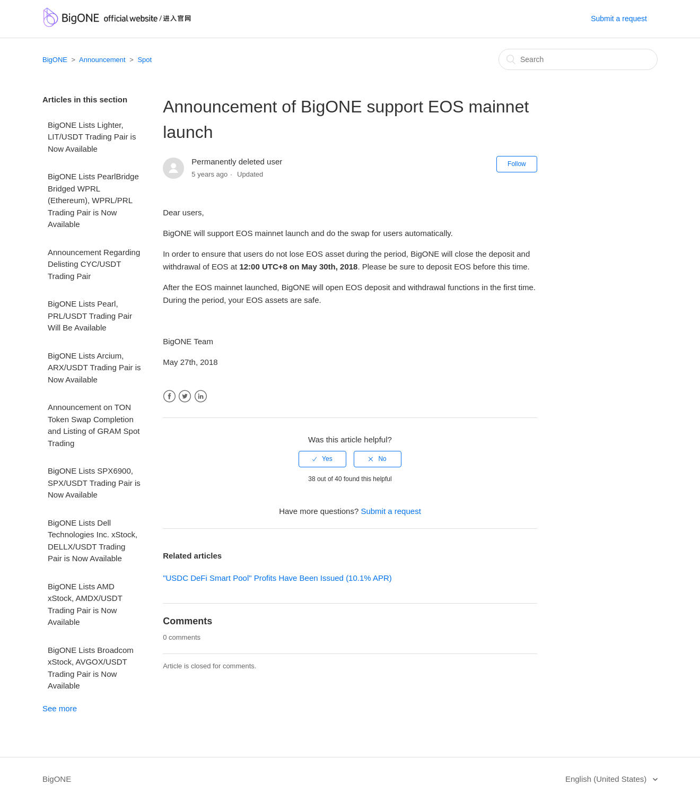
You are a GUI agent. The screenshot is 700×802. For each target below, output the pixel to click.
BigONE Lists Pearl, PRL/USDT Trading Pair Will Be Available (90, 315)
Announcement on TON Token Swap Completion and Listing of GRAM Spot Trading (93, 425)
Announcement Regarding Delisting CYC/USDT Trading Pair (94, 264)
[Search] (578, 59)
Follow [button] (517, 164)
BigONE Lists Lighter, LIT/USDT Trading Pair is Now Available (92, 136)
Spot (144, 60)
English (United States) (607, 778)
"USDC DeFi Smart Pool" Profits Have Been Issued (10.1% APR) (277, 577)
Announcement (102, 60)
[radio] (322, 459)
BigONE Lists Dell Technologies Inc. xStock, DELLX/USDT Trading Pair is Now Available (92, 540)
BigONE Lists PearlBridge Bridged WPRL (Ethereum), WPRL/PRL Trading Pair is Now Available (93, 200)
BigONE (54, 60)
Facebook (169, 396)
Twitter (184, 396)
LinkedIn (200, 396)
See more (59, 708)
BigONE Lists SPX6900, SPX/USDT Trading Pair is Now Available (94, 482)
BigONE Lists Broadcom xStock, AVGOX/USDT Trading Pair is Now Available (91, 668)
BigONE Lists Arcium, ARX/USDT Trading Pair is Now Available (94, 367)
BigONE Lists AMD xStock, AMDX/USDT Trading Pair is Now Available (85, 604)
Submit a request (619, 18)
